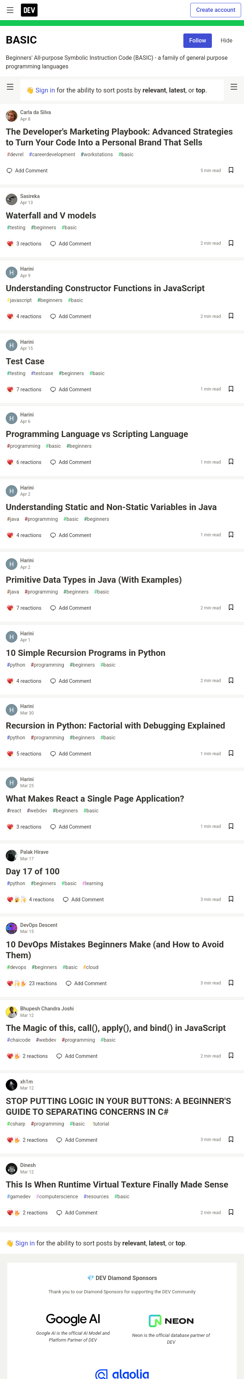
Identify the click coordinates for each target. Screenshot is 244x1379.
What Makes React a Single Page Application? (95, 799)
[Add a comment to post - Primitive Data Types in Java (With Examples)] (24, 607)
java (13, 519)
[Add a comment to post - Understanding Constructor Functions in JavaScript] (24, 316)
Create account (215, 9)
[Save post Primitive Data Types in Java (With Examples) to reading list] (231, 608)
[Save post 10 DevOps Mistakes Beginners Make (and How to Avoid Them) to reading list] (231, 983)
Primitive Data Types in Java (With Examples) (94, 580)
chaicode (18, 1040)
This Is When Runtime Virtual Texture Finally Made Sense (117, 1185)
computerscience (57, 1196)
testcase (42, 373)
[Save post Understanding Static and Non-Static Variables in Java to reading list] (231, 535)
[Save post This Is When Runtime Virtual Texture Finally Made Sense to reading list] (231, 1213)
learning (92, 883)
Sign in (45, 90)
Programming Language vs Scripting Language (97, 434)
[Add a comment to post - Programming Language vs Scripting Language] (24, 462)
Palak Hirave (34, 852)
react (14, 811)
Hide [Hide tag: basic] (226, 40)
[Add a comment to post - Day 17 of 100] (30, 899)
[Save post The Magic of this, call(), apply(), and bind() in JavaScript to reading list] (231, 1056)
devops (16, 967)
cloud (91, 967)
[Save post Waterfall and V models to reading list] (231, 244)
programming (23, 446)
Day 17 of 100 (33, 871)
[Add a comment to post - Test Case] (24, 389)
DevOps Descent (38, 925)
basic (126, 154)
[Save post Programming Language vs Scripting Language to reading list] (231, 462)
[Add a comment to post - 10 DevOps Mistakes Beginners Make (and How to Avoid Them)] (31, 983)
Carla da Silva (35, 112)
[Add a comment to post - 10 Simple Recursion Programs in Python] (24, 681)
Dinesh (28, 1165)
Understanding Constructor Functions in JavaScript (105, 288)
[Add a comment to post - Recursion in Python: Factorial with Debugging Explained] (24, 753)
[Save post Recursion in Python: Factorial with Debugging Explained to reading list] (231, 754)
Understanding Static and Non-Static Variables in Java (111, 507)
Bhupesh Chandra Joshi (47, 1008)
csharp (16, 1124)
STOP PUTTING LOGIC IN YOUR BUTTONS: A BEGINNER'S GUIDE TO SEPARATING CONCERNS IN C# (118, 1106)
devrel (15, 154)
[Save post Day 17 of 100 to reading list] (231, 900)
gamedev (19, 1196)
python (16, 665)
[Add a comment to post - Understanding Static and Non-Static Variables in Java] (24, 535)
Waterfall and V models (51, 216)
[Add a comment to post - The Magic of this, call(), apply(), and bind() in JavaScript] (27, 1056)
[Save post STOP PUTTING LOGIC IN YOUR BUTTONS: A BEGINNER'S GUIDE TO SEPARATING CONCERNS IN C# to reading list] (231, 1140)
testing (16, 227)
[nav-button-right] (234, 87)
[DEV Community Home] (29, 10)
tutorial (99, 1124)
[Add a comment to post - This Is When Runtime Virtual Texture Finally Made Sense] (27, 1212)
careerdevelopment (52, 154)
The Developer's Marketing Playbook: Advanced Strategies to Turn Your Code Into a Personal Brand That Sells (119, 137)
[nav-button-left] (10, 87)
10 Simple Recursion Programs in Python (85, 653)
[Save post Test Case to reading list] (231, 390)
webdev (37, 811)
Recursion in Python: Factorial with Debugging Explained (115, 726)
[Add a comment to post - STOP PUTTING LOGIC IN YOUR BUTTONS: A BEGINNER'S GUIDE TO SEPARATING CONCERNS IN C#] (27, 1140)
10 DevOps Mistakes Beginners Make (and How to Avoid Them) (115, 949)
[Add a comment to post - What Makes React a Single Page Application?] (24, 826)
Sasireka (30, 196)
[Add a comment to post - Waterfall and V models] (24, 243)
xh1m (26, 1082)
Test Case (25, 361)
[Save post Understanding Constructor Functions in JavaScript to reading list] (231, 316)
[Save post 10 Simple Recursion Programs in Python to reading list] (231, 681)
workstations (96, 154)
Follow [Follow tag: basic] (197, 40)
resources (96, 1196)
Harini (27, 269)
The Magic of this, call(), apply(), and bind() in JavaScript (116, 1028)
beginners (43, 227)
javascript (19, 300)
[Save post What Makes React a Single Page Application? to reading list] (231, 827)
